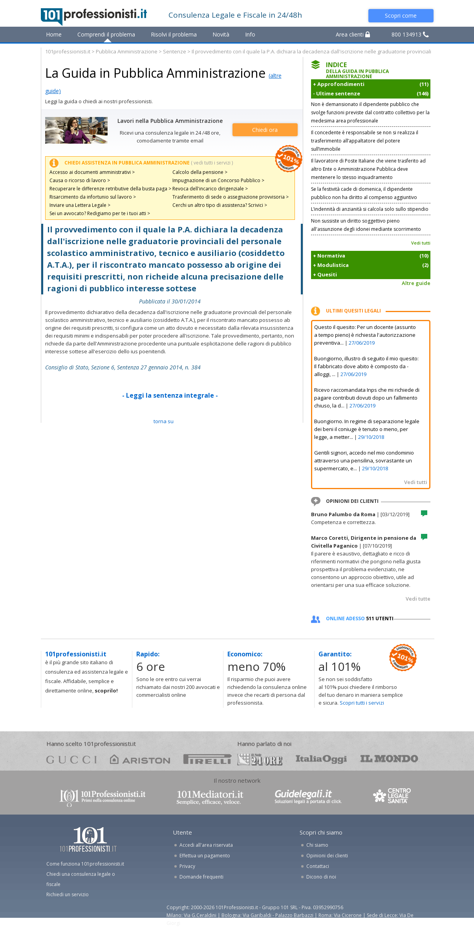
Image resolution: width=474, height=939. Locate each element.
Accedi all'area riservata (206, 845)
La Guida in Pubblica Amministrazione (155, 72)
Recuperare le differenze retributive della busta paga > (110, 188)
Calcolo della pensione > (199, 172)
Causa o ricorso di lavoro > (79, 180)
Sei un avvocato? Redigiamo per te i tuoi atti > (99, 213)
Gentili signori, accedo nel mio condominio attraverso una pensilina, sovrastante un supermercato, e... (364, 460)
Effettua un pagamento (204, 855)
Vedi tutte (418, 598)
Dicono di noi (321, 876)
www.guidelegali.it (308, 797)
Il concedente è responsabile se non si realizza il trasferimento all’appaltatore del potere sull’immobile (364, 140)
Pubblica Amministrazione (126, 51)
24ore (259, 759)
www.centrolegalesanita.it (392, 797)
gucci (71, 759)
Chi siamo (317, 845)
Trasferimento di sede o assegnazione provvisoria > (230, 197)
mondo (389, 759)
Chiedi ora (265, 129)
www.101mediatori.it (210, 797)
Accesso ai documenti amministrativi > (92, 172)
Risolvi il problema (174, 34)
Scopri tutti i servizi (362, 702)
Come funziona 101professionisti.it (85, 863)
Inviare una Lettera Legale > (79, 205)
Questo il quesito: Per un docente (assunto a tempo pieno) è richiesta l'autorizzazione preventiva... (365, 334)
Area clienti (353, 34)
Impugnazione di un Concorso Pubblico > (218, 180)
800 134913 (410, 34)
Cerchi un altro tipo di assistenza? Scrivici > (219, 205)
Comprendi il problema (106, 34)
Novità (220, 34)
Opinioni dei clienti (327, 855)
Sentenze (174, 51)
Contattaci (317, 866)
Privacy (187, 866)
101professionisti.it (67, 51)
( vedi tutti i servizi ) (212, 162)
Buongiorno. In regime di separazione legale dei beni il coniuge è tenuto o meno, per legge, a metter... (366, 429)
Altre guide (416, 283)
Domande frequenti (201, 876)
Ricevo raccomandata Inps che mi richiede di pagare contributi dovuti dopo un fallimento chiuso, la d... (366, 397)
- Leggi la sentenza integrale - (170, 395)
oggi (321, 759)
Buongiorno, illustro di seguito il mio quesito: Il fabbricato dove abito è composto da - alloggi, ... (366, 366)
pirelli (207, 759)
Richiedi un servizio (67, 894)
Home (54, 34)
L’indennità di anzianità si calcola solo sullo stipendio (369, 209)
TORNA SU (164, 421)
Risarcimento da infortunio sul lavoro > (92, 197)
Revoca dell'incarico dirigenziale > (210, 188)
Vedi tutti (420, 243)
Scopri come (401, 15)
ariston (140, 759)
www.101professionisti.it (102, 797)
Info (250, 34)
